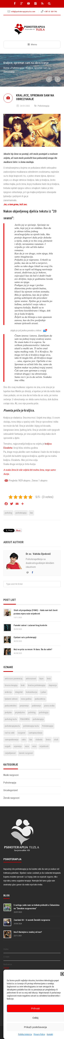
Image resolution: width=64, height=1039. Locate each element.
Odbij (35, 1017)
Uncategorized (10, 790)
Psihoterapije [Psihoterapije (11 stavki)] (47, 726)
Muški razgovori (11, 775)
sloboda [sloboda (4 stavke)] (38, 739)
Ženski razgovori (11, 798)
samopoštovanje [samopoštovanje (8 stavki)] (11, 739)
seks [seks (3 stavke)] (24, 739)
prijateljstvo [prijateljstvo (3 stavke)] (20, 712)
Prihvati (35, 1008)
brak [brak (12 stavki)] (23, 685)
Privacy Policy (39, 1034)
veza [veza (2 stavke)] (27, 746)
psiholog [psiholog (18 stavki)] (31, 712)
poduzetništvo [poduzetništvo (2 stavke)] (10, 706)
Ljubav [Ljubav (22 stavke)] (43, 692)
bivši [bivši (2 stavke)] (49, 678)
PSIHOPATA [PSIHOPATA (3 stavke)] (24, 719)
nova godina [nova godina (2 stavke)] (26, 699)
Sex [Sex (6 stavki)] (30, 739)
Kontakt (50, 1034)
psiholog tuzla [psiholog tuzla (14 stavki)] (11, 719)
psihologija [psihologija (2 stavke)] (43, 712)
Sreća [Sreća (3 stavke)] (48, 739)
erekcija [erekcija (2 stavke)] (8, 692)
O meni (6, 957)
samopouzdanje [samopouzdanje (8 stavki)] (35, 733)
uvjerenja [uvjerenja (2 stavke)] (18, 746)
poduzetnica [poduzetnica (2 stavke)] (40, 699)
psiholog (8, 513)
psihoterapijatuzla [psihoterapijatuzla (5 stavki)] (12, 726)
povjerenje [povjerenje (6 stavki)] (24, 706)
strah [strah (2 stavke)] (56, 739)
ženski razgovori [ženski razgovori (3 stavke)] (26, 753)
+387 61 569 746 (50, 12)
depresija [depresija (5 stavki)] (53, 685)
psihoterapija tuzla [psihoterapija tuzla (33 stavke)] (31, 726)
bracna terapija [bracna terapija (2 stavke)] (11, 685)
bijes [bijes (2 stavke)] (41, 678)
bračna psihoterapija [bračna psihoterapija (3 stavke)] (36, 685)
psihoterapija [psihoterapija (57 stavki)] (38, 719)
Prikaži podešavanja (35, 1027)
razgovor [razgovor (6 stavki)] (21, 733)
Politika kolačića (25, 1034)
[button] (62, 974)
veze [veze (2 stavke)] (34, 746)
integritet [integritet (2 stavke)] (19, 692)
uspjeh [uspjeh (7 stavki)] (7, 746)
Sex (31, 513)
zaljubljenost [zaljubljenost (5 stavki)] (10, 753)
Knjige (6, 968)
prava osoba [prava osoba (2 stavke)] (49, 706)
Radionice (7, 964)
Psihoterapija (17, 68)
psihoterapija (21, 513)
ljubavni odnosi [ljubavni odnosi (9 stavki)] (11, 699)
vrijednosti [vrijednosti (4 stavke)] (44, 746)
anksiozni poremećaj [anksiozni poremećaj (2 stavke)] (13, 678)
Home (6, 68)
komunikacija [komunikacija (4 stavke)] (31, 692)
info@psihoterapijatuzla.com (23, 12)
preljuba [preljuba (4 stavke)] (8, 712)
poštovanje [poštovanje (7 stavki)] (36, 706)
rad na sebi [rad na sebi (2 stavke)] (9, 733)
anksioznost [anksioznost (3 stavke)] (31, 678)
